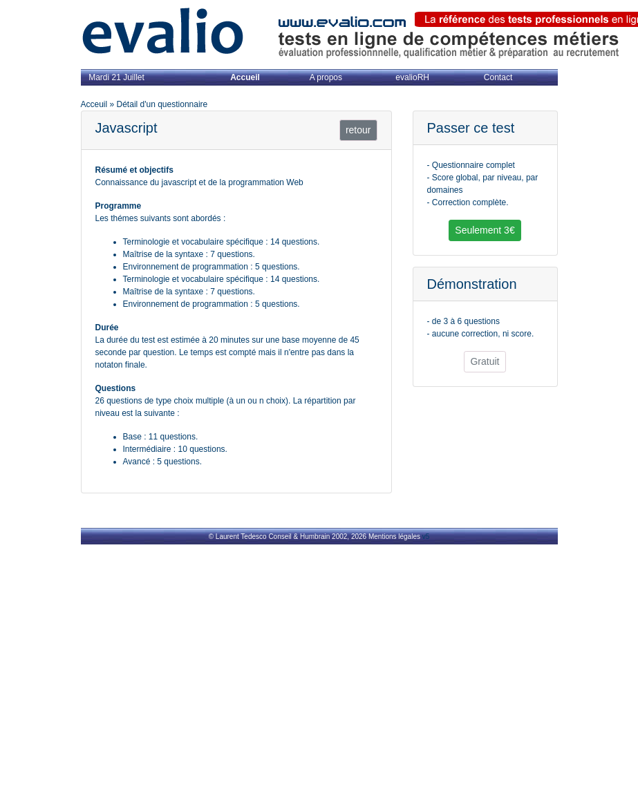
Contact (498, 77)
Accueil (245, 77)
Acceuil (94, 104)
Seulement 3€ (484, 230)
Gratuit (484, 361)
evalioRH (412, 77)
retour (358, 129)
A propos (326, 77)
